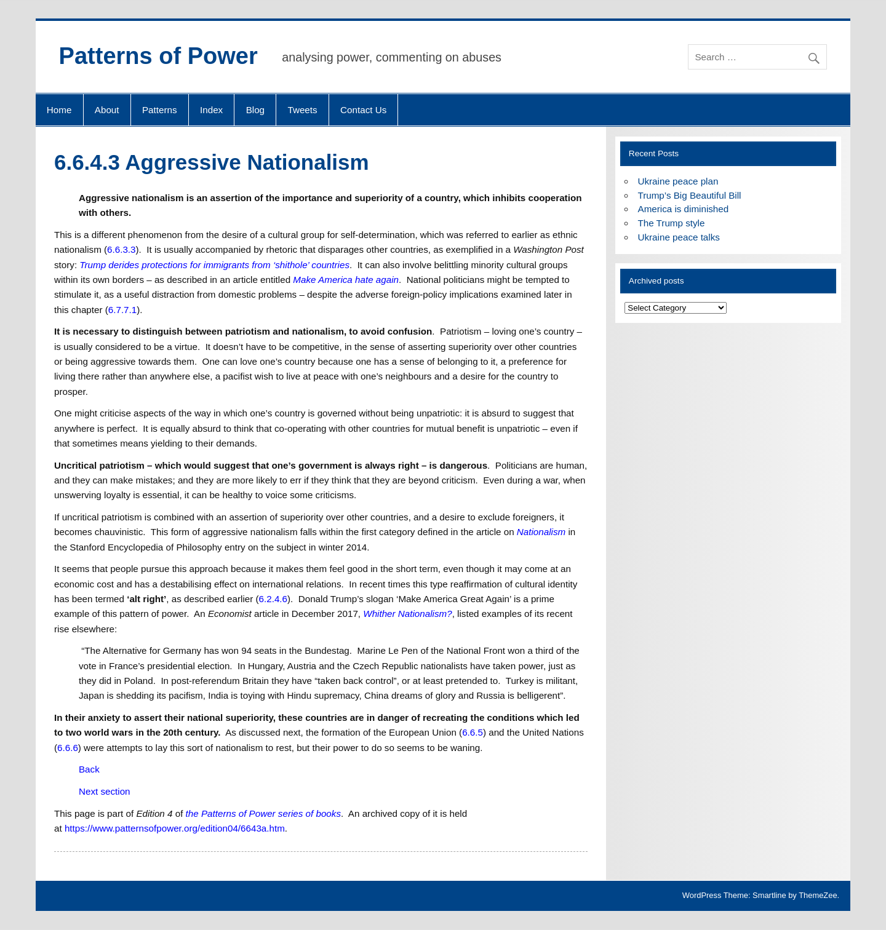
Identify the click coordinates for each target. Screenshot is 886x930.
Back (89, 769)
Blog (255, 110)
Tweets (302, 110)
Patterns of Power (158, 56)
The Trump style (671, 223)
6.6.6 (67, 747)
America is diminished (683, 209)
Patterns (159, 110)
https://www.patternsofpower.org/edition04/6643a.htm (175, 828)
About (107, 110)
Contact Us (363, 110)
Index (211, 110)
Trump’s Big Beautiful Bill (689, 195)
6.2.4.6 (273, 599)
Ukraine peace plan (678, 181)
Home (59, 110)
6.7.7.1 (122, 309)
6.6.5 (472, 732)
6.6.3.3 (121, 249)
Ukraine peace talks (679, 237)
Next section (104, 791)
